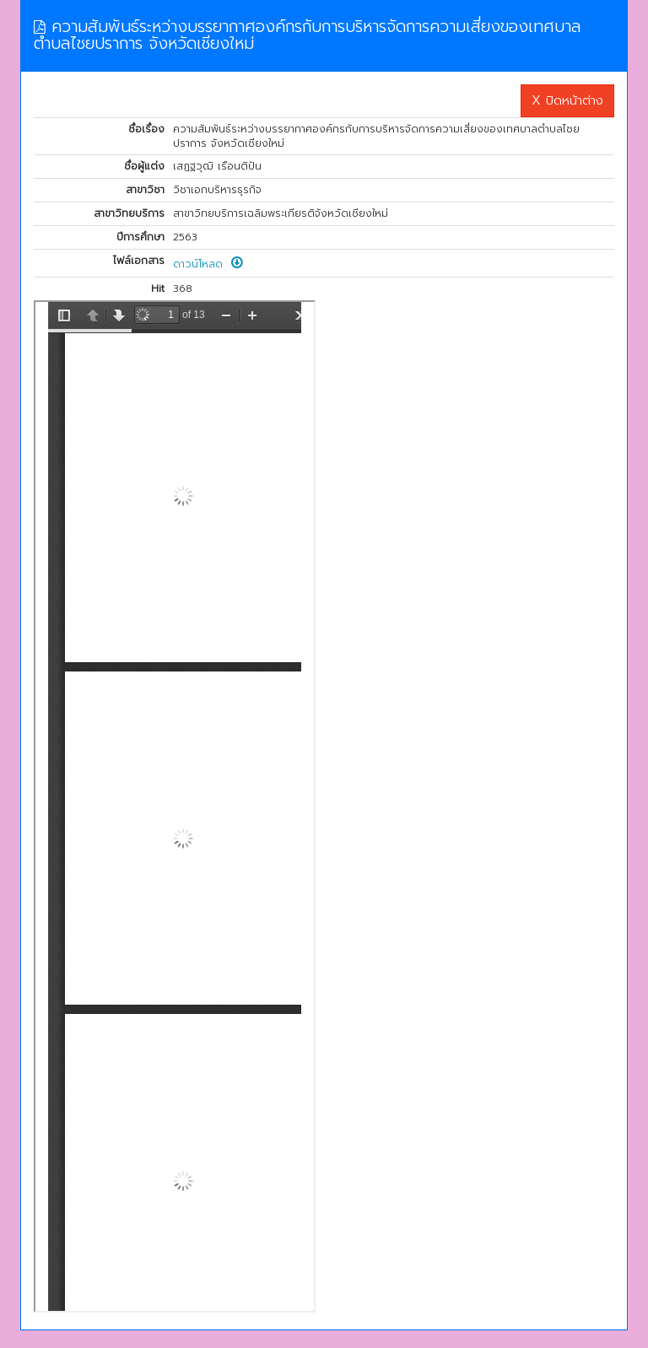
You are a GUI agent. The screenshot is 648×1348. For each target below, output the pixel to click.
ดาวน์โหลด (208, 264)
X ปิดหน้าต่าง (567, 100)
